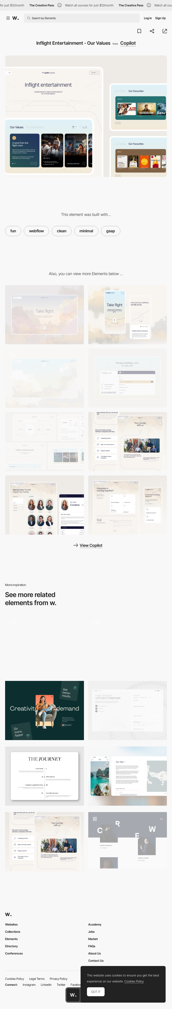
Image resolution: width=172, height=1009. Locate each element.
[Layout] (44, 710)
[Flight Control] (127, 505)
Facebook (77, 984)
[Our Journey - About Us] (127, 441)
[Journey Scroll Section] (44, 776)
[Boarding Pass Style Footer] (127, 378)
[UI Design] (44, 441)
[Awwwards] (15, 18)
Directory (11, 946)
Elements (11, 939)
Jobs (91, 931)
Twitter (61, 984)
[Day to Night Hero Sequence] (44, 378)
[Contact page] (127, 710)
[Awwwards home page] (73, 995)
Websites (11, 924)
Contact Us (96, 960)
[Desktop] (44, 314)
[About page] (44, 645)
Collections (12, 931)
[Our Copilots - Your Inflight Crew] (44, 505)
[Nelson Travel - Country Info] (127, 776)
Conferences (14, 953)
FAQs (91, 946)
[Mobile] (127, 314)
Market (93, 939)
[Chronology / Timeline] (127, 645)
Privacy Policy (58, 978)
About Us (94, 953)
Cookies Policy (14, 978)
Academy (94, 924)
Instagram (29, 984)
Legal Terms (37, 978)
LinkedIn (46, 984)
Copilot (128, 43)
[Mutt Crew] (127, 840)
